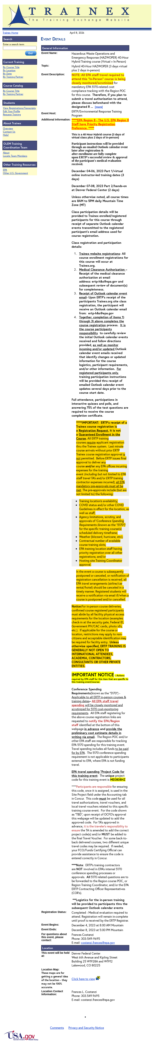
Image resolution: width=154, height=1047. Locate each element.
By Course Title (11, 67)
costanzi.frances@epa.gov (98, 942)
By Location (9, 70)
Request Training (12, 114)
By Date (7, 73)
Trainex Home (10, 32)
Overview (8, 128)
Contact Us (9, 131)
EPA (5, 170)
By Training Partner (13, 76)
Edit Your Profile (11, 111)
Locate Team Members (15, 156)
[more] (99, 107)
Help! (6, 135)
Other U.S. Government (15, 173)
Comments (57, 1028)
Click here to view (83, 979)
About (6, 152)
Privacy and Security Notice (86, 1028)
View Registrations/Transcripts (19, 108)
